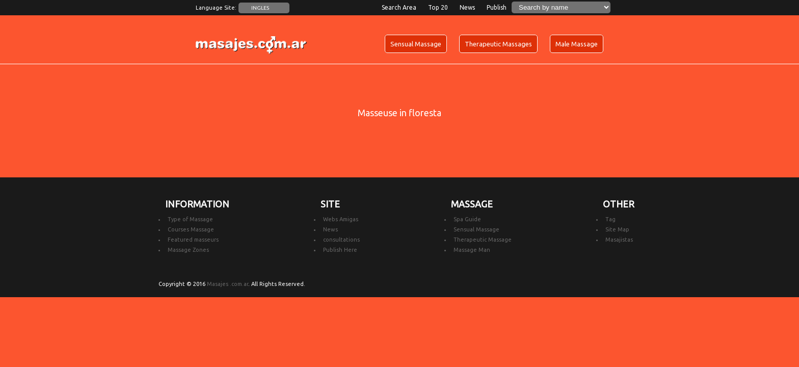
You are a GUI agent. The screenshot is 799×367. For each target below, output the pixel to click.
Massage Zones (188, 250)
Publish (497, 7)
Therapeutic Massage (483, 240)
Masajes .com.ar (227, 284)
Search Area (399, 7)
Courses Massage (191, 229)
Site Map (617, 229)
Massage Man (472, 250)
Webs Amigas (340, 219)
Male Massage (576, 43)
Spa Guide (467, 219)
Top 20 (438, 7)
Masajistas (619, 240)
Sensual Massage (415, 43)
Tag (610, 219)
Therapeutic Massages (498, 43)
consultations (341, 240)
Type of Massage (190, 219)
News (467, 7)
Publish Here (340, 250)
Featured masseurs (193, 240)
